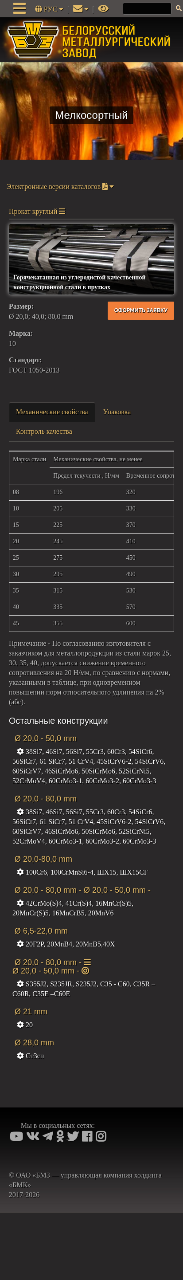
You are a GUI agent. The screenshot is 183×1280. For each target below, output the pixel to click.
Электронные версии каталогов (60, 186)
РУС (50, 9)
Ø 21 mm (29, 1011)
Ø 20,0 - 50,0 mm (44, 738)
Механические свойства (52, 412)
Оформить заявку (140, 310)
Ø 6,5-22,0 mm (40, 931)
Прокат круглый (37, 211)
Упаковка (117, 412)
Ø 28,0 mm (33, 1042)
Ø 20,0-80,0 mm (42, 859)
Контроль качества (44, 431)
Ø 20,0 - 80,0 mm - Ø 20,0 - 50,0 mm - (81, 890)
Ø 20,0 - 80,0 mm (44, 798)
